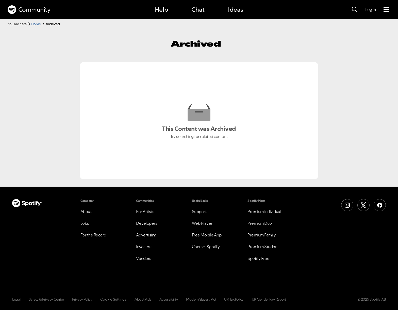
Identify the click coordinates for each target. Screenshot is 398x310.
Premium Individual (264, 211)
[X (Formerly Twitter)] (363, 205)
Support (199, 211)
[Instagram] (347, 205)
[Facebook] (380, 205)
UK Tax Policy (234, 299)
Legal (16, 299)
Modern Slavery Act (201, 299)
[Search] (354, 9)
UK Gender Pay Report (269, 299)
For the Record (93, 235)
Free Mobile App (207, 235)
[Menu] (386, 9)
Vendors (143, 258)
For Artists (145, 211)
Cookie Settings (113, 299)
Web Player (202, 223)
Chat (198, 9)
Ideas (235, 9)
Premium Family (261, 235)
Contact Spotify (206, 246)
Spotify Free (258, 258)
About (86, 211)
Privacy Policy (82, 299)
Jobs (84, 223)
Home (36, 23)
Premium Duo (259, 223)
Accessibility (168, 299)
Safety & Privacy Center (46, 299)
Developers (146, 223)
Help (161, 9)
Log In (370, 9)
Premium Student (263, 246)
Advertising (146, 235)
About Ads (143, 299)
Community (29, 9)
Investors (144, 246)
